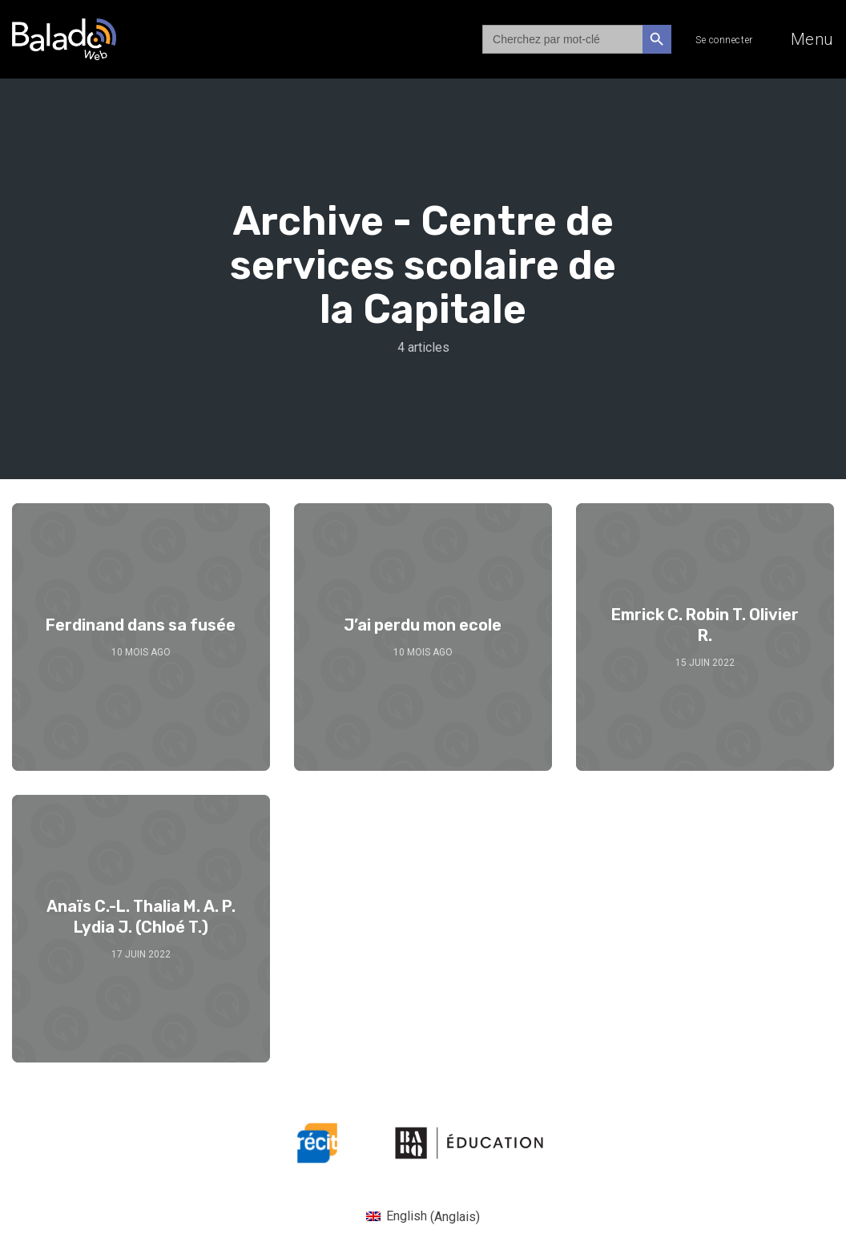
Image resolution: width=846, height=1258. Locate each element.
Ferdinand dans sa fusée (141, 625)
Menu (812, 39)
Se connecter (724, 40)
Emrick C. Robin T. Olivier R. (705, 625)
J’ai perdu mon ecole (423, 625)
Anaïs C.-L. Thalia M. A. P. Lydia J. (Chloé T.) (141, 917)
